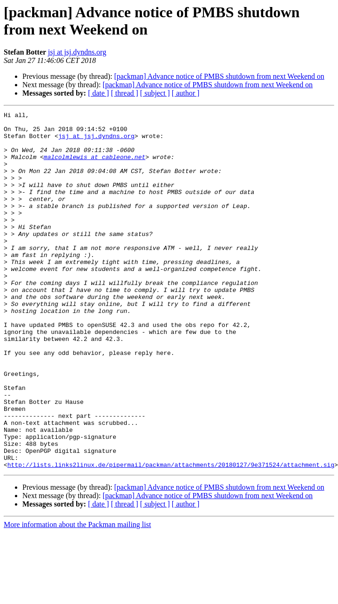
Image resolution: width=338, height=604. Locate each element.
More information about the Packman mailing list (77, 596)
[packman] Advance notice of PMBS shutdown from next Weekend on (219, 76)
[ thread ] (124, 93)
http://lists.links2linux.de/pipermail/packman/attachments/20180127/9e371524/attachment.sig (170, 536)
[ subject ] (155, 93)
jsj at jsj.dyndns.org (77, 52)
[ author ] (186, 93)
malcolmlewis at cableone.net (94, 166)
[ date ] (98, 93)
